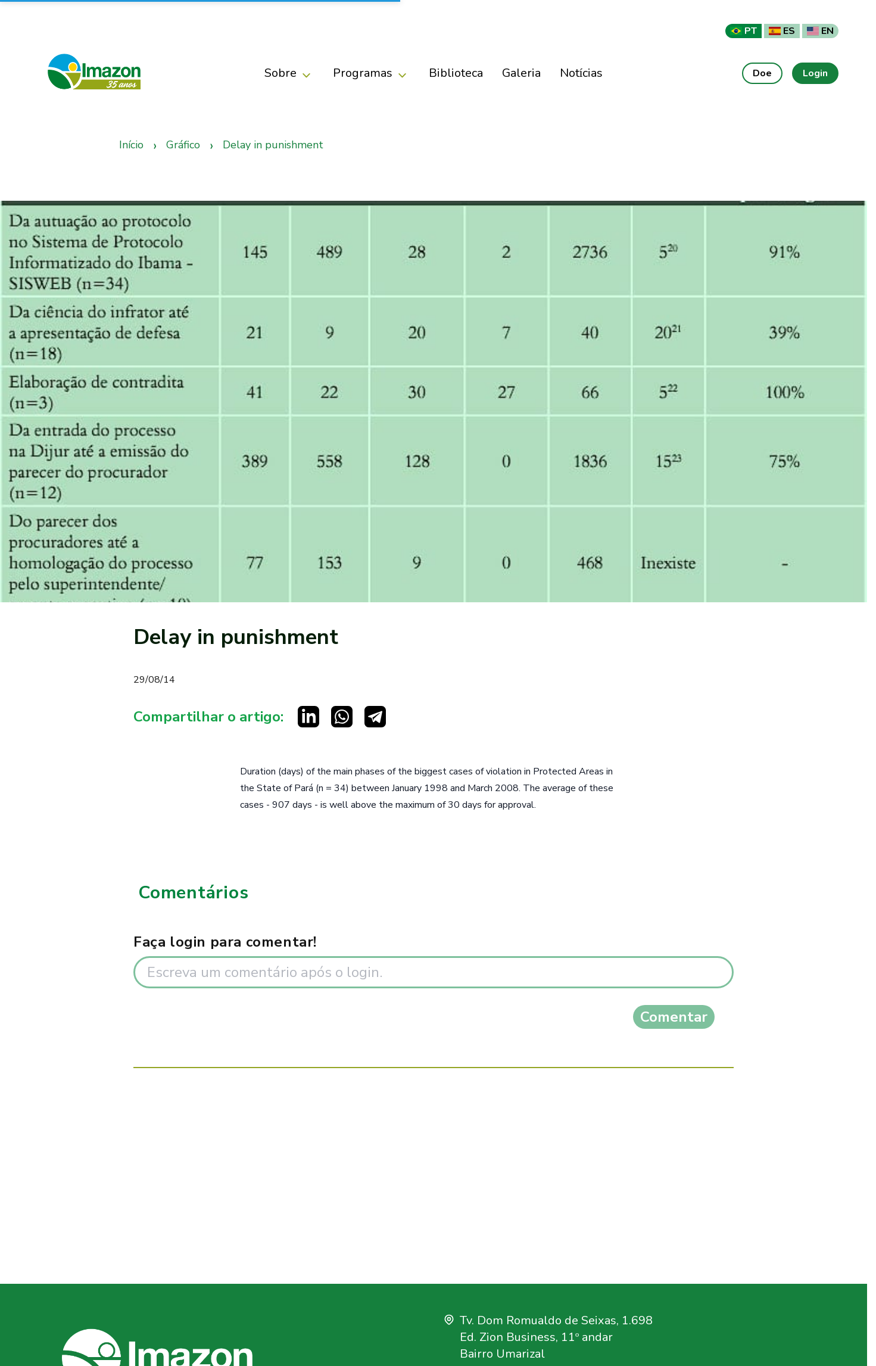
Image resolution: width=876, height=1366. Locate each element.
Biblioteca (456, 73)
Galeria (521, 73)
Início (131, 145)
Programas (371, 73)
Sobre (289, 73)
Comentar (673, 1016)
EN (820, 31)
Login (815, 73)
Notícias (581, 73)
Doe (762, 73)
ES (782, 31)
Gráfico (183, 145)
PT (743, 31)
